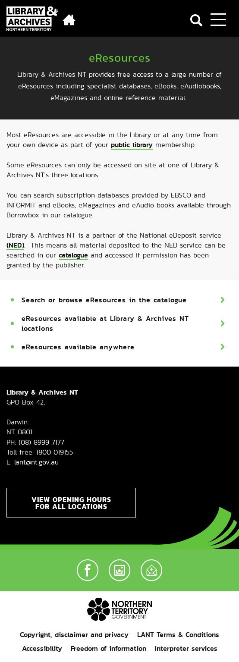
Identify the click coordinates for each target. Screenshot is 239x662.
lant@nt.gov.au (36, 462)
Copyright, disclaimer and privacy (74, 635)
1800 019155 (54, 452)
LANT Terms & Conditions (178, 635)
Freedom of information (108, 648)
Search (196, 20)
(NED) (15, 245)
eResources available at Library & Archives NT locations (105, 323)
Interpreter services (186, 648)
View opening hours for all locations (71, 502)
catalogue (73, 255)
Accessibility (42, 648)
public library (132, 145)
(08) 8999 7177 (41, 442)
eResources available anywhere (78, 347)
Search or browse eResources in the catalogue (104, 300)
